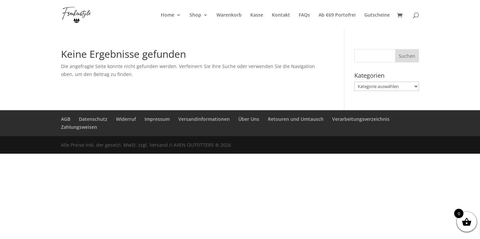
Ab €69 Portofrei (337, 15)
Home (167, 15)
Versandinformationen (204, 119)
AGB (65, 119)
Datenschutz (93, 119)
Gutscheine (377, 15)
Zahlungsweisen (79, 127)
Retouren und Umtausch (296, 119)
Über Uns (248, 119)
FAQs (304, 15)
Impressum (157, 119)
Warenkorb (229, 15)
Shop (195, 15)
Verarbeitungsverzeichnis (361, 119)
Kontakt (281, 15)
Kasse (256, 15)
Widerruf (126, 119)
